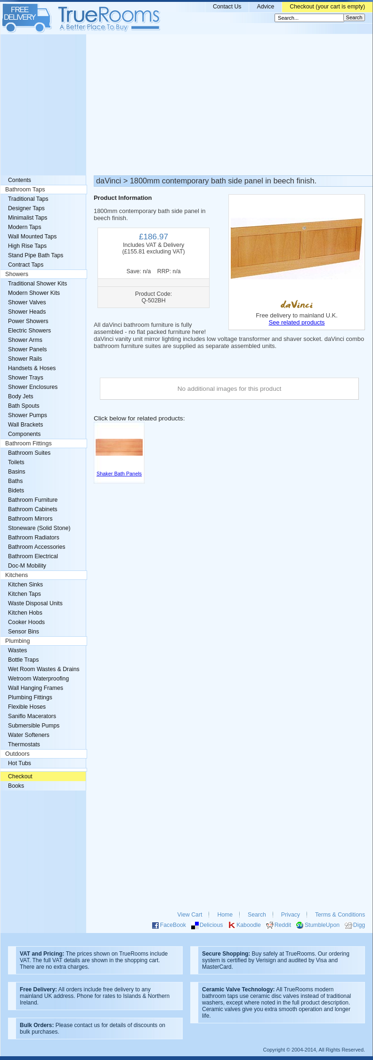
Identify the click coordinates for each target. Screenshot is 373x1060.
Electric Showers (29, 330)
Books (16, 786)
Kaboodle (248, 925)
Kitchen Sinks (25, 584)
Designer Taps (26, 208)
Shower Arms (25, 340)
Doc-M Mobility (27, 565)
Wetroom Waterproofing (38, 678)
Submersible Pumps (33, 725)
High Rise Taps (27, 246)
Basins (16, 471)
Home (225, 914)
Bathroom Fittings (28, 443)
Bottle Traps (23, 660)
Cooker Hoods (26, 622)
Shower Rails (25, 359)
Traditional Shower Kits (37, 283)
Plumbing (17, 641)
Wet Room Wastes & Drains (44, 669)
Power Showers (28, 321)
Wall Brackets (25, 424)
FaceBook (173, 925)
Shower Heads (27, 312)
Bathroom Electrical (33, 556)
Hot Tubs (19, 763)
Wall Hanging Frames (35, 688)
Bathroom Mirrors (30, 518)
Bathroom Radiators (33, 537)
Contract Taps (25, 264)
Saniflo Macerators (32, 716)
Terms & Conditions (340, 914)
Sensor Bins (23, 631)
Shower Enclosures (32, 387)
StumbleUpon (322, 925)
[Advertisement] (186, 105)
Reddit (283, 925)
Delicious (211, 925)
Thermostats (24, 744)
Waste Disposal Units (35, 603)
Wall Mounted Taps (32, 236)
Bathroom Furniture (32, 500)
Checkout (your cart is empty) (327, 6)
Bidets (16, 490)
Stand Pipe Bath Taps (35, 255)
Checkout (20, 776)
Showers (16, 274)
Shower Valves (27, 302)
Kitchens (16, 575)
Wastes (17, 650)
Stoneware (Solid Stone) (39, 528)
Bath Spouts (24, 406)
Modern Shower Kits (34, 293)
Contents (19, 180)
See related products (296, 322)
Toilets (16, 462)
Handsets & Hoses (32, 368)
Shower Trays (25, 377)
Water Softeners (28, 735)
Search (257, 914)
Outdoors (17, 754)
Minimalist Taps (27, 217)
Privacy (290, 914)
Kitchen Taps (24, 594)
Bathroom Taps (25, 189)
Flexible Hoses (27, 707)
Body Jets (20, 396)
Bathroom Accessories (36, 547)
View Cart (190, 914)
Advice (265, 6)
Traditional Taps (28, 199)
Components (24, 434)
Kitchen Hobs (25, 612)
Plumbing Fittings (30, 697)
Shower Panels (27, 349)
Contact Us (227, 6)
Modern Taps (24, 227)
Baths (15, 481)
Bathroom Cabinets (32, 509)
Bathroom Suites (29, 453)
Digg (359, 925)
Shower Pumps (27, 415)
